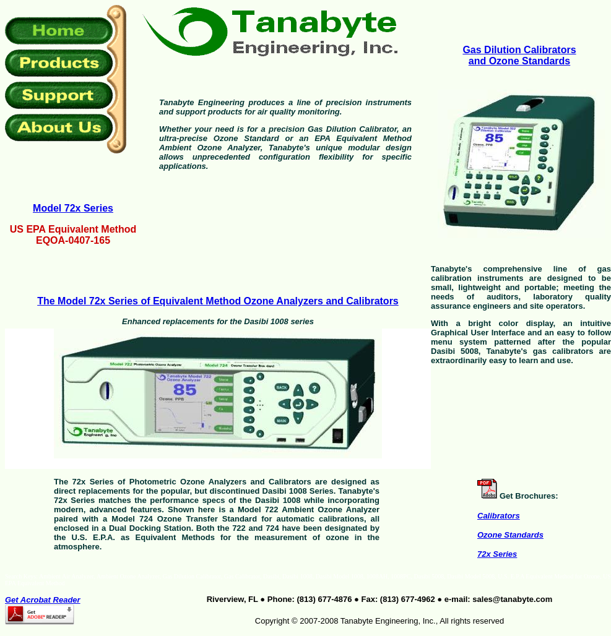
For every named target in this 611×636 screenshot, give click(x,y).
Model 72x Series (73, 208)
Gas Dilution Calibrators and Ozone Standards (519, 55)
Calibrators (498, 515)
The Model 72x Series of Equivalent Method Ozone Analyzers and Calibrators (218, 301)
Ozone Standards (510, 534)
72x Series (497, 554)
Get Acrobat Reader (42, 599)
